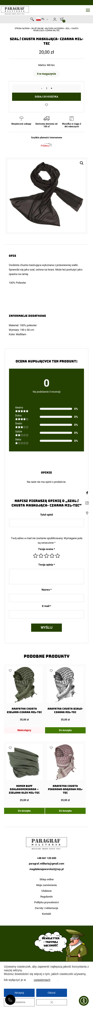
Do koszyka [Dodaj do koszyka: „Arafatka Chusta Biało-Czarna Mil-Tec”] (65, 730)
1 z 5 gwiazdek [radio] (35, 555)
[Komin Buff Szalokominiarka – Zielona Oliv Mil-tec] (24, 773)
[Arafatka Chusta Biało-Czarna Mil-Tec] (65, 694)
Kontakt (46, 913)
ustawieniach (42, 980)
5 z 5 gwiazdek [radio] (57, 555)
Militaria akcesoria (54, 28)
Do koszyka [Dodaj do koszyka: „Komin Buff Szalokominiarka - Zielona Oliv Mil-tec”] (24, 810)
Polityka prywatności (46, 902)
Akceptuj (19, 992)
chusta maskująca (30, 265)
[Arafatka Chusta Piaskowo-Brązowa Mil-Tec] (65, 773)
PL (40, 19)
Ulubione (46, 890)
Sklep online (37, 28)
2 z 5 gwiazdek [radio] (41, 555)
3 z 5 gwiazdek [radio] (46, 555)
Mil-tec (51, 65)
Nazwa (47, 589)
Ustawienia (19, 1002)
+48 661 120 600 (10, 1000)
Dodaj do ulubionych (46, 105)
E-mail (46, 606)
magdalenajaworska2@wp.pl (46, 869)
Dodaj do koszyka (46, 96)
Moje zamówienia (46, 885)
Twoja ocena (46, 549)
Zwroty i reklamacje (46, 908)
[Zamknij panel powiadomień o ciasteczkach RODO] (51, 1002)
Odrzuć (52, 992)
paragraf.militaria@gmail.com (46, 863)
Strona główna (22, 28)
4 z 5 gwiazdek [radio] (52, 555)
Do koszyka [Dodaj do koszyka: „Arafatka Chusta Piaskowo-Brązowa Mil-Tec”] (65, 810)
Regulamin (46, 896)
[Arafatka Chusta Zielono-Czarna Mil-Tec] (24, 694)
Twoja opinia (46, 564)
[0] (61, 19)
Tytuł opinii (46, 514)
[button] (81, 163)
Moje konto (54, 19)
